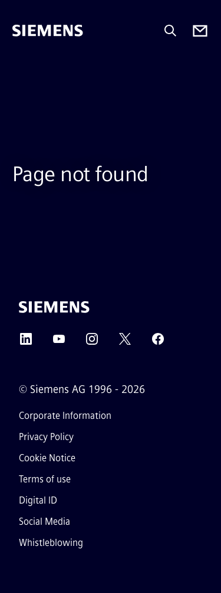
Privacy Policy (46, 436)
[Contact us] (200, 30)
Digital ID (38, 500)
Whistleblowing (51, 542)
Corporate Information (65, 415)
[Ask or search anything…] (170, 31)
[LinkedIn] (26, 343)
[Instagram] (92, 343)
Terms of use (45, 479)
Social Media (44, 521)
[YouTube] (59, 343)
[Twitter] (125, 343)
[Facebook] (158, 343)
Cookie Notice (47, 458)
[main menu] (20, 70)
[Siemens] (47, 30)
